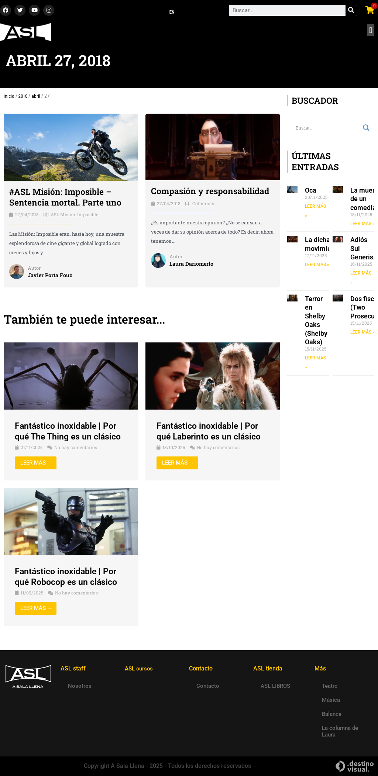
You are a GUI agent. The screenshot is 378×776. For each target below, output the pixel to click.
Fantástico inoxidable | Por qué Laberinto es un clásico (211, 433)
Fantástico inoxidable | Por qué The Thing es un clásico (70, 433)
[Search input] (327, 130)
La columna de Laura (340, 731)
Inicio (9, 98)
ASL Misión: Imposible (74, 217)
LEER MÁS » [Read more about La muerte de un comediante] (362, 225)
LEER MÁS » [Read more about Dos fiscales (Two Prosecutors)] (362, 334)
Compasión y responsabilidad (212, 193)
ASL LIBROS (275, 686)
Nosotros (80, 686)
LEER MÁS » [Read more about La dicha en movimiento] (317, 266)
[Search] (351, 11)
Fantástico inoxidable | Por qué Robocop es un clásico (68, 578)
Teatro (330, 686)
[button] (370, 32)
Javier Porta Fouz (50, 277)
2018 (23, 98)
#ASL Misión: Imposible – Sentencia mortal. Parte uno (67, 199)
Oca (310, 192)
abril (37, 98)
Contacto (207, 686)
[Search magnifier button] (366, 130)
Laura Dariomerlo (191, 265)
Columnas (203, 205)
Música (331, 700)
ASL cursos (140, 668)
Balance (331, 714)
